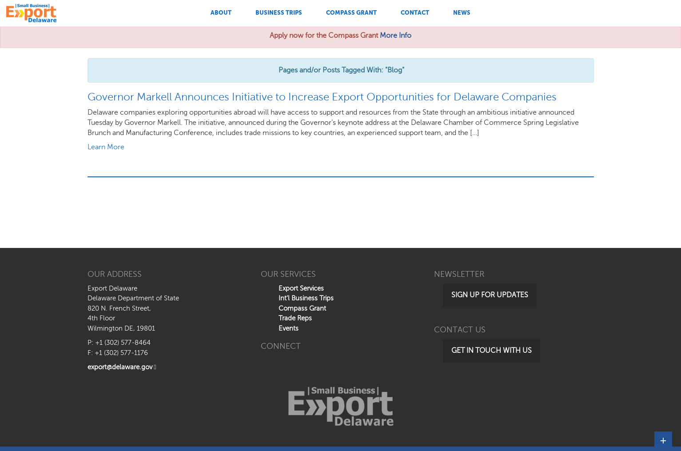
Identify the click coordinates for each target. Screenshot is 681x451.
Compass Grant (351, 12)
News (461, 12)
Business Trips (278, 12)
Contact (415, 12)
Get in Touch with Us (491, 351)
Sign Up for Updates (489, 295)
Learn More (106, 147)
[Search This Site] (611, 14)
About (221, 12)
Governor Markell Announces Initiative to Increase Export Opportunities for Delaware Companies (322, 97)
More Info (395, 36)
